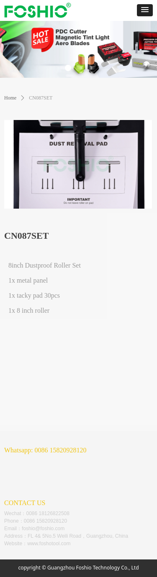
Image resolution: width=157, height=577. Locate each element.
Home (10, 98)
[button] (145, 10)
